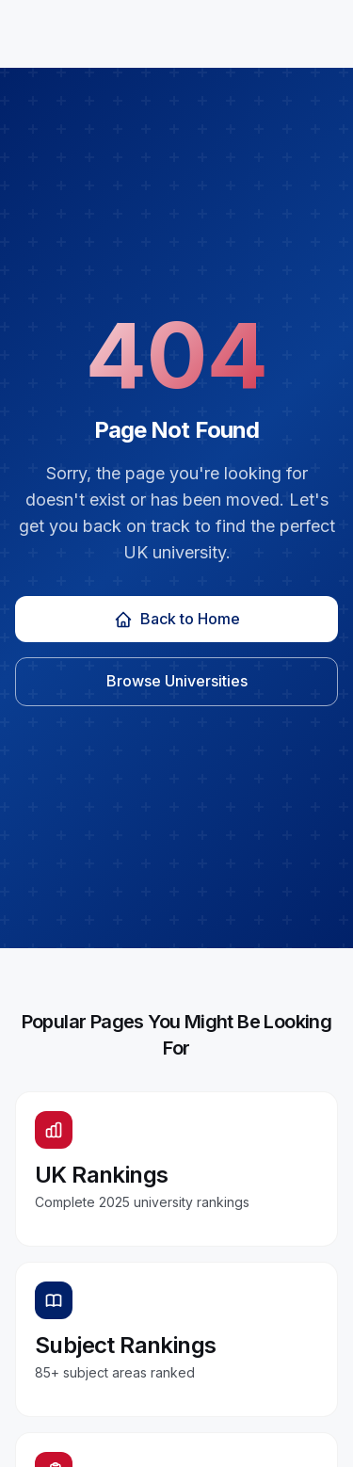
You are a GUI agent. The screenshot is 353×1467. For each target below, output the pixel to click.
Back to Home (177, 619)
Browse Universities (177, 680)
